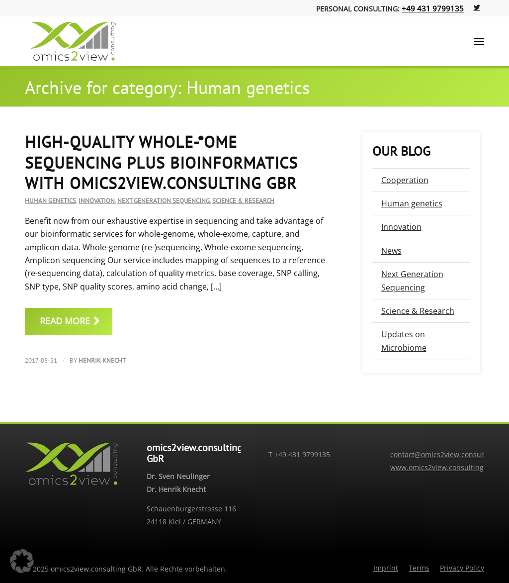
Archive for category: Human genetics (167, 87)
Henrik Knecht (102, 360)
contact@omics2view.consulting (443, 454)
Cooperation (404, 180)
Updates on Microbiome (403, 341)
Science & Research (243, 200)
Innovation (97, 200)
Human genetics (50, 200)
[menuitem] (385, 568)
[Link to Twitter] (476, 7)
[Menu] (479, 41)
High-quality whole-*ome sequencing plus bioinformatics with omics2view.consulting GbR (161, 162)
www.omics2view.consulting (437, 467)
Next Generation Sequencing (163, 200)
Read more (71, 321)
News (391, 250)
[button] (22, 561)
